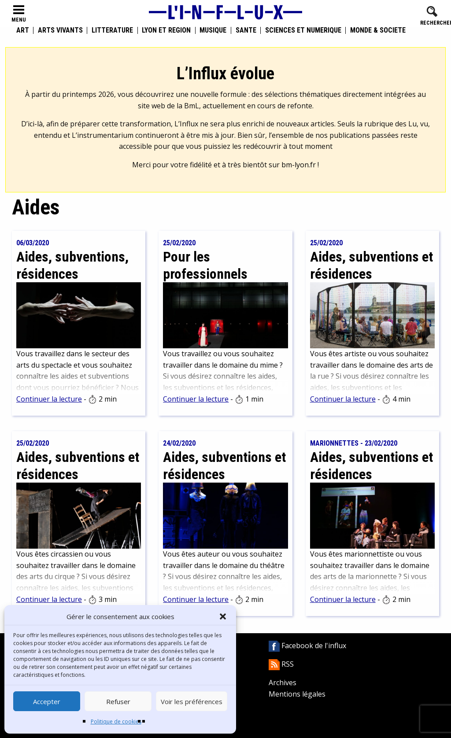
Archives (282, 682)
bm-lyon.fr (298, 165)
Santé (246, 30)
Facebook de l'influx (307, 645)
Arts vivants (60, 30)
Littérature (112, 30)
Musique (213, 30)
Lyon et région (166, 30)
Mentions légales (297, 694)
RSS (281, 664)
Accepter (46, 701)
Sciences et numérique (303, 30)
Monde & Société (378, 30)
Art (22, 30)
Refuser (118, 701)
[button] (222, 616)
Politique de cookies (116, 721)
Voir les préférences (191, 701)
